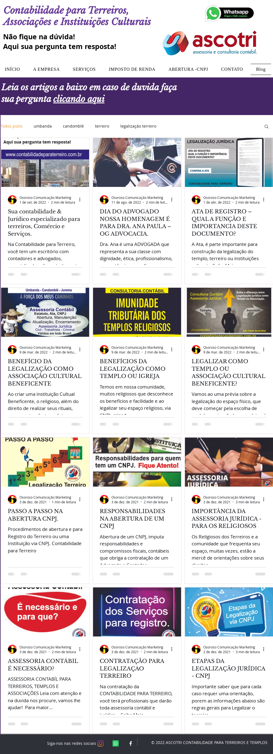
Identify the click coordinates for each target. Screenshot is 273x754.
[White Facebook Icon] (131, 743)
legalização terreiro (138, 126)
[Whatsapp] (116, 743)
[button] (266, 127)
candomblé (73, 126)
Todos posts (12, 126)
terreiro (102, 126)
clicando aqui (78, 99)
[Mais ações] (81, 199)
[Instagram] (101, 743)
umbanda (43, 126)
